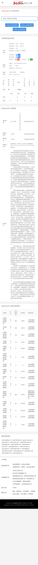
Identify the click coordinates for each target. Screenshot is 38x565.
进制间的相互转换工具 (19, 478)
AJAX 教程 (24, 494)
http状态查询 (16, 467)
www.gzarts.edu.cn (15, 448)
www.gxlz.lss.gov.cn (7, 451)
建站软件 (19, 491)
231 (16, 321)
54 (16, 377)
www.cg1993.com (16, 444)
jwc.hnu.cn (5, 446)
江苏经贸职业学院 (5, 348)
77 (16, 371)
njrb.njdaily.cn (25, 448)
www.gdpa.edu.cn (14, 446)
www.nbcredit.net (17, 440)
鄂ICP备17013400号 (28, 505)
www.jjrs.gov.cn (26, 444)
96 (9, 89)
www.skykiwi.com (7, 453)
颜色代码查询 (26, 481)
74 (16, 342)
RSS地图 (23, 503)
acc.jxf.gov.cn (5, 448)
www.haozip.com (6, 440)
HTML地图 (29, 503)
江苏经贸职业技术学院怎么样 (5, 424)
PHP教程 (30, 494)
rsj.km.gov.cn (5, 442)
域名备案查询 (16, 464)
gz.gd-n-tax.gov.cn (28, 440)
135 (4, 89)
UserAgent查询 (30, 467)
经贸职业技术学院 (5, 371)
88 (16, 403)
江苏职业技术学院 (5, 403)
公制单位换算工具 (27, 484)
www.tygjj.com (6, 444)
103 (16, 328)
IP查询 (23, 467)
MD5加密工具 (30, 478)
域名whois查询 (26, 464)
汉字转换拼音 (16, 484)
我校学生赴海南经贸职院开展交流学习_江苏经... (31, 394)
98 (16, 335)
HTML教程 (26, 491)
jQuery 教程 (16, 494)
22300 (19, 89)
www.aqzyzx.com (19, 451)
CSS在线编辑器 (17, 481)
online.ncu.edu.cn (25, 446)
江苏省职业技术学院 (5, 410)
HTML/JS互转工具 (18, 470)
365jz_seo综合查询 (12, 25)
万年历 (14, 487)
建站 (14, 491)
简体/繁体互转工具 (18, 476)
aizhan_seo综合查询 (19, 29)
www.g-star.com (14, 442)
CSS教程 (32, 491)
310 (16, 394)
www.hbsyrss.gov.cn (25, 442)
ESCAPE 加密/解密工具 (19, 473)
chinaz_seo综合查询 (27, 25)
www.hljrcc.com (29, 451)
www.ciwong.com (17, 453)
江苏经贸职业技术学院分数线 (5, 357)
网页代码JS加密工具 (30, 476)
